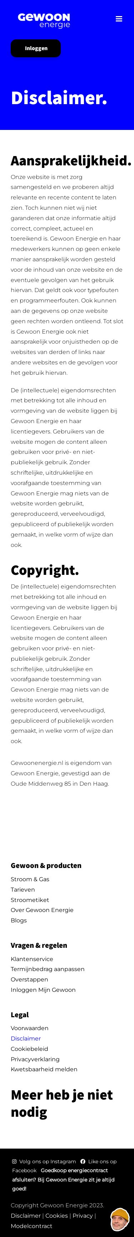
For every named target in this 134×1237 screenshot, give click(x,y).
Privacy (83, 1215)
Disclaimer (26, 1215)
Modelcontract (32, 1226)
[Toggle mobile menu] (119, 19)
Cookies (56, 1215)
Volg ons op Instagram (45, 1161)
